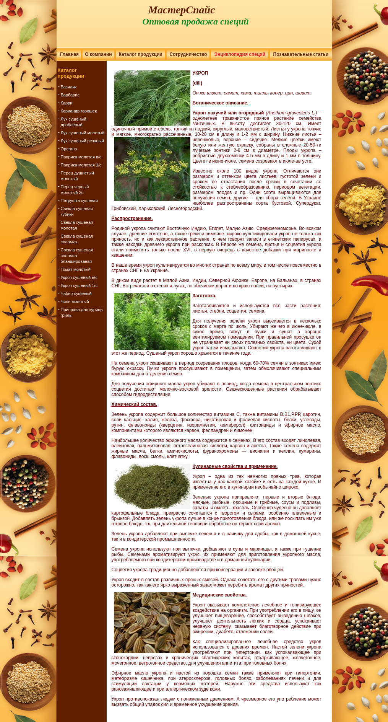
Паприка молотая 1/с (81, 165)
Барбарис (70, 95)
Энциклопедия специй (239, 54)
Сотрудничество (188, 54)
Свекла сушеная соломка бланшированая (77, 256)
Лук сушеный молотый (83, 132)
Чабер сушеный (76, 293)
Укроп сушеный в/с (79, 277)
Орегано (69, 149)
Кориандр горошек (79, 111)
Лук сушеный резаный (82, 141)
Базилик (69, 87)
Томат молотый (76, 269)
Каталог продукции (140, 54)
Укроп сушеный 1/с (79, 285)
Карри (67, 103)
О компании (98, 54)
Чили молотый (75, 301)
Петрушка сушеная (79, 200)
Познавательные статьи (301, 54)
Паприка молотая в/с (81, 157)
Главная (69, 54)
